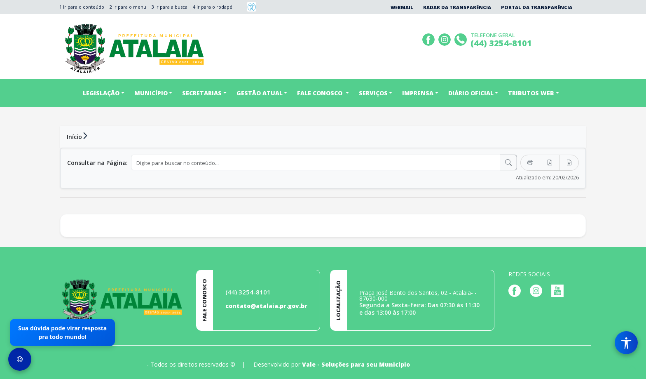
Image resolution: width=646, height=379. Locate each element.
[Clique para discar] (461, 38)
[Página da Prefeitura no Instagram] (445, 38)
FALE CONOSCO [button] (320, 93)
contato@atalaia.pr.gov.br (266, 306)
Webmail (402, 7)
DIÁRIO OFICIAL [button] (471, 93)
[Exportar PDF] (549, 163)
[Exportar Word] (569, 163)
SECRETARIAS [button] (202, 93)
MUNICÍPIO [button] (151, 93)
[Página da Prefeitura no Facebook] (429, 38)
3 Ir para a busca (169, 7)
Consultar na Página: (97, 163)
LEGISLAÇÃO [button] (101, 93)
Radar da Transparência (457, 7)
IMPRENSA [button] (417, 93)
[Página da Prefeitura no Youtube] (559, 290)
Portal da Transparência (536, 7)
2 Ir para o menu (128, 7)
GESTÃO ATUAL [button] (259, 93)
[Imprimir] (530, 163)
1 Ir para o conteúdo (81, 7)
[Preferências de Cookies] (19, 359)
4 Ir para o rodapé (212, 7)
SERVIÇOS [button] (373, 93)
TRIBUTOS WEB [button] (531, 93)
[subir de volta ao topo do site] (632, 367)
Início (74, 137)
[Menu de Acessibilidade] (626, 342)
